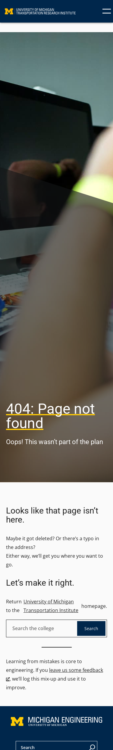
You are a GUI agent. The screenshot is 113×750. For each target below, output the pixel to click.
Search (91, 628)
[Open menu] (106, 11)
